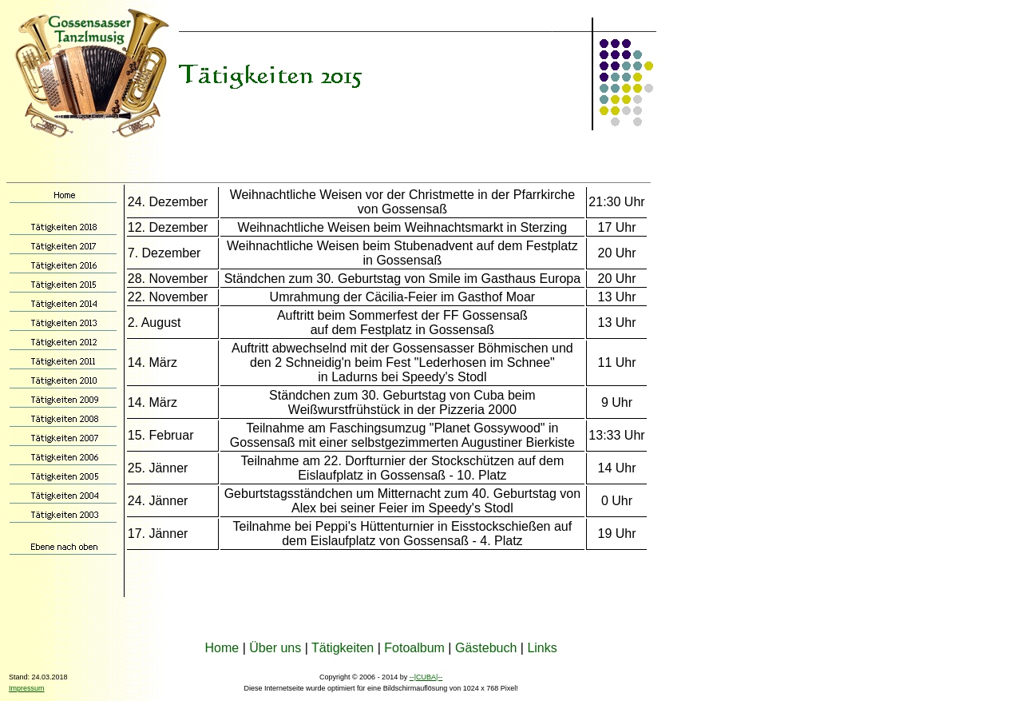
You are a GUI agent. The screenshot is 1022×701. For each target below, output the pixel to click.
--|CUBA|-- (426, 677)
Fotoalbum (414, 648)
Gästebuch (486, 648)
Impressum (27, 688)
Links (542, 648)
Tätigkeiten (342, 648)
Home (222, 648)
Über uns (275, 648)
